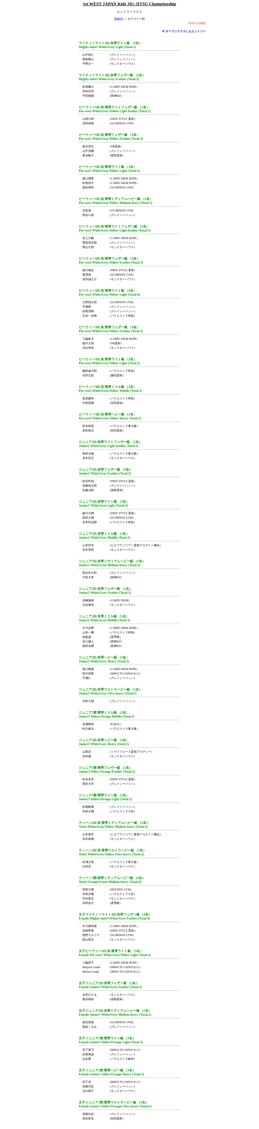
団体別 (118, 18)
